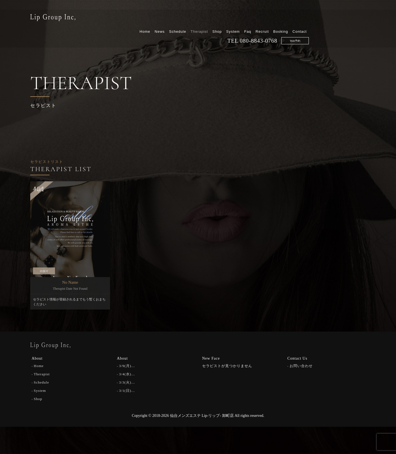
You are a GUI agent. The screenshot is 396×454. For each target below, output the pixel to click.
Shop (274, 19)
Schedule (234, 19)
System (289, 19)
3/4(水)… (127, 374)
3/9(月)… (127, 365)
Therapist (256, 19)
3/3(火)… (127, 382)
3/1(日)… (127, 390)
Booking (337, 19)
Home (201, 19)
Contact (356, 19)
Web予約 (352, 27)
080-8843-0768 (315, 28)
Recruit (319, 19)
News (216, 19)
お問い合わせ (301, 365)
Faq (304, 19)
